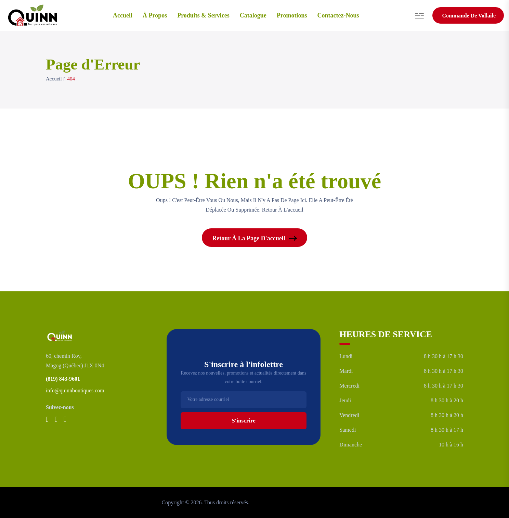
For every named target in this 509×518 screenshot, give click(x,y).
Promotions (292, 15)
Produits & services (203, 15)
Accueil (122, 15)
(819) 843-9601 (63, 379)
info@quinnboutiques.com (75, 390)
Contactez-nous (338, 15)
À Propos (155, 15)
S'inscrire (244, 420)
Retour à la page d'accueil (254, 238)
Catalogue (253, 15)
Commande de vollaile (469, 15)
